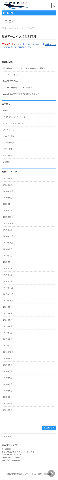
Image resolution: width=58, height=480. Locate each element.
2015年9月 (7, 391)
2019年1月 (7, 230)
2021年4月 (7, 178)
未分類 (6, 162)
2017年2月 (7, 339)
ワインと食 (8, 155)
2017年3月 (7, 333)
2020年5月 (7, 204)
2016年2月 (7, 384)
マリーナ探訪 (8, 143)
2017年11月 (8, 294)
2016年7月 (7, 371)
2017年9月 (7, 307)
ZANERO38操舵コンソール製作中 (17, 88)
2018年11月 (8, 236)
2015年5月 (7, 403)
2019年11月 (8, 217)
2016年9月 (7, 358)
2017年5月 (7, 320)
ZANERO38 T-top (10, 81)
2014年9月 (7, 410)
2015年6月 (7, 397)
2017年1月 (7, 345)
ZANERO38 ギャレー (12, 75)
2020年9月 (7, 198)
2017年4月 (7, 326)
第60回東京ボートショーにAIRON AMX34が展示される (26, 68)
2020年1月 (7, 210)
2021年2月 (7, 185)
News (20, 44)
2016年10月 (8, 352)
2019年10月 (8, 223)
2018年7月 (7, 256)
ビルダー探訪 (8, 136)
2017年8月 (7, 313)
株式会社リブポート (25, 474)
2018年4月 (7, 275)
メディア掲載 (8, 149)
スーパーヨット (9, 130)
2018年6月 (7, 262)
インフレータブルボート (33, 44)
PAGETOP (49, 428)
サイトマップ (7, 436)
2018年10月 (8, 243)
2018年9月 (7, 249)
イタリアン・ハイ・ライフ (14, 117)
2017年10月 (8, 300)
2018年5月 (7, 268)
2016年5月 (7, 378)
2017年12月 (8, 288)
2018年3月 (7, 281)
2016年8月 (7, 365)
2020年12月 (8, 191)
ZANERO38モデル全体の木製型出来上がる (21, 94)
